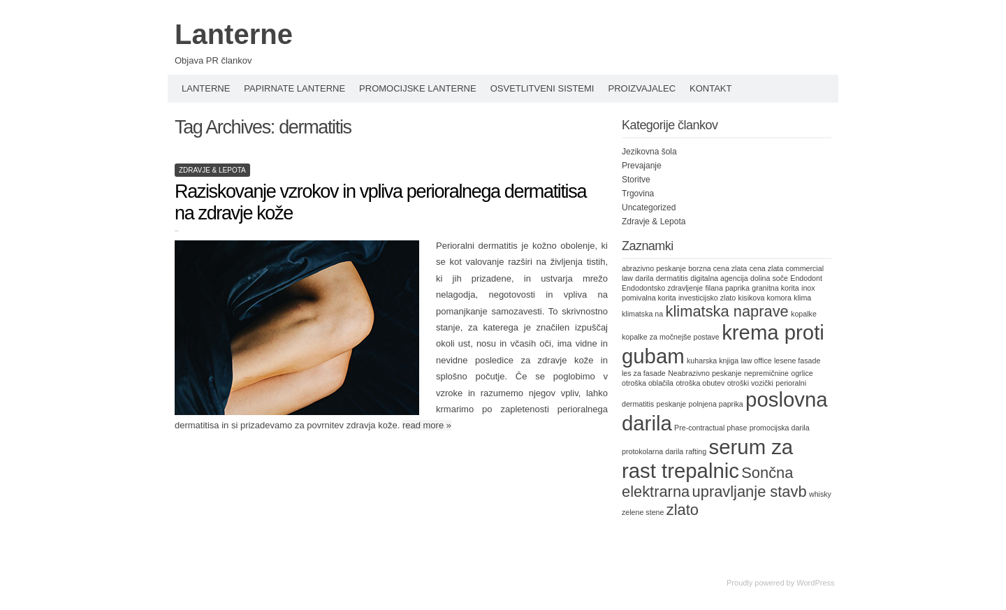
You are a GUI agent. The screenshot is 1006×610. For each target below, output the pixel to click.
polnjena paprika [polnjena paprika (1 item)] (716, 404)
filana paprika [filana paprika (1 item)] (727, 288)
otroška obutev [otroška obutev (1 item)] (700, 383)
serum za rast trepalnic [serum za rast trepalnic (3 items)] (707, 458)
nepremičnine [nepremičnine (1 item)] (766, 373)
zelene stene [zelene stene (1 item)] (643, 512)
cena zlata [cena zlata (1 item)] (767, 268)
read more (426, 425)
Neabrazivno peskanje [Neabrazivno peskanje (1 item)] (704, 373)
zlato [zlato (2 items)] (682, 509)
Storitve (636, 179)
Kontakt (710, 88)
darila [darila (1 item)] (644, 278)
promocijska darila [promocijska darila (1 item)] (780, 427)
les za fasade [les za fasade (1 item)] (644, 373)
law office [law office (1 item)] (756, 360)
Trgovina (638, 193)
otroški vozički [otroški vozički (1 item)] (750, 383)
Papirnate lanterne (294, 88)
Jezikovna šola (649, 152)
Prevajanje (642, 165)
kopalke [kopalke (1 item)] (804, 314)
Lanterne (234, 34)
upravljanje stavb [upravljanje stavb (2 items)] (749, 491)
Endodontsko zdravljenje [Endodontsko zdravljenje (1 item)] (662, 288)
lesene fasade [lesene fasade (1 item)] (797, 360)
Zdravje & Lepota (212, 170)
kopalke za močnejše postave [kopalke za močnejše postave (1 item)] (671, 337)
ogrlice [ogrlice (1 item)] (801, 373)
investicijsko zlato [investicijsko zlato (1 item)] (707, 297)
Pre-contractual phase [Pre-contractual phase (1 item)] (710, 427)
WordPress (815, 583)
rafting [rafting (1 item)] (696, 451)
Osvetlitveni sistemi (542, 88)
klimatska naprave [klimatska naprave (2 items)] (727, 311)
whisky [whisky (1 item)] (820, 494)
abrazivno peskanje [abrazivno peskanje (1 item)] (654, 268)
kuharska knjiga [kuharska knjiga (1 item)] (712, 360)
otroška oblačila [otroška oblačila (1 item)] (647, 383)
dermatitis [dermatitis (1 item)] (672, 278)
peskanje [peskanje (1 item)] (672, 404)
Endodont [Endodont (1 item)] (806, 278)
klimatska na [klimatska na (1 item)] (642, 314)
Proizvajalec (642, 88)
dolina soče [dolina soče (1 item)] (769, 278)
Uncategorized (649, 207)
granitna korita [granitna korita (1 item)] (775, 288)
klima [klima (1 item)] (802, 297)
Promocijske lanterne (417, 88)
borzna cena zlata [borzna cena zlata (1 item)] (717, 268)
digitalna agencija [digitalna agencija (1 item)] (719, 278)
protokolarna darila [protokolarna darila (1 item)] (652, 451)
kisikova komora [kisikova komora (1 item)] (765, 297)
